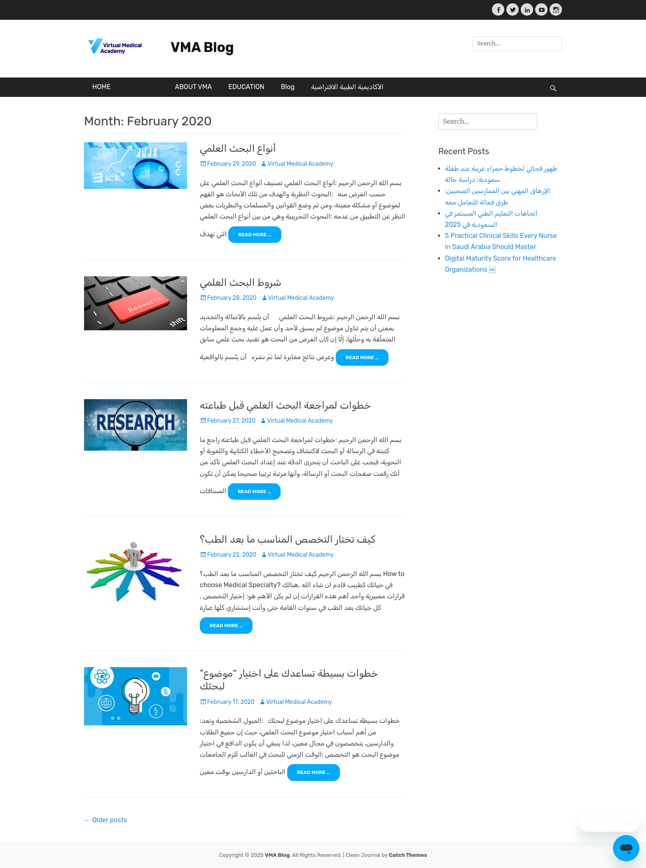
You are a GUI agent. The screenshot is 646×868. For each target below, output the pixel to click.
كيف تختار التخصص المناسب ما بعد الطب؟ (287, 539)
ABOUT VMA (193, 87)
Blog (288, 87)
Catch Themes (408, 855)
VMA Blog (202, 47)
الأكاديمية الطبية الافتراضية (347, 87)
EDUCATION (246, 87)
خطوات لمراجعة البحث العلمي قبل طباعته (285, 405)
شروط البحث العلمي (240, 282)
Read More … (255, 235)
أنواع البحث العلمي (238, 148)
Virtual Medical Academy (300, 163)
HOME (101, 87)
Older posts (105, 820)
